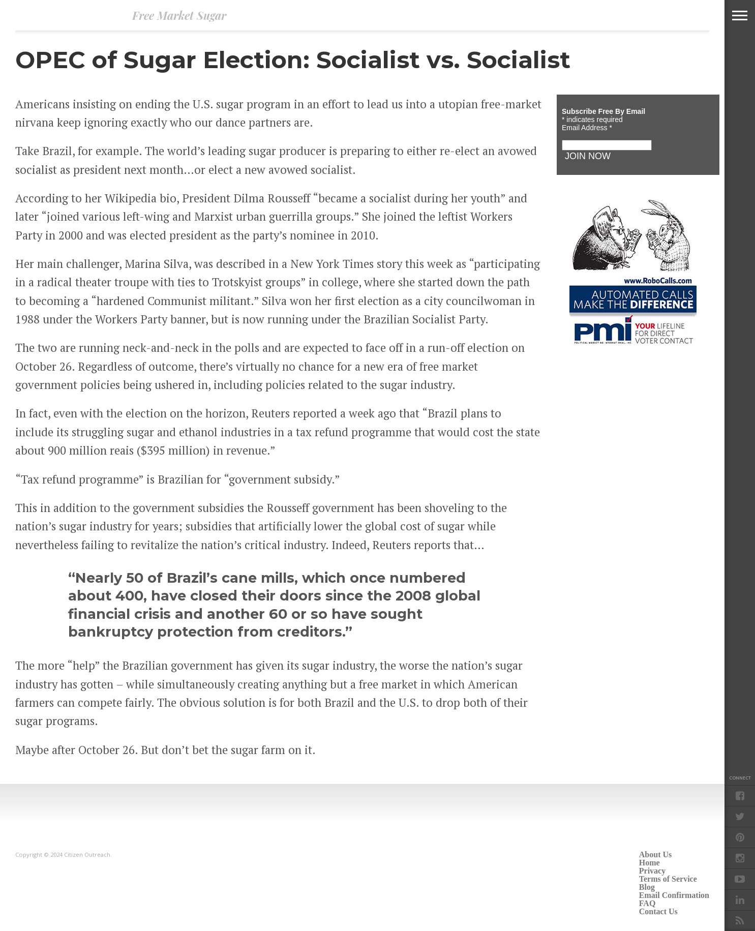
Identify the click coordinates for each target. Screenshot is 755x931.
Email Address (587, 128)
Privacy (652, 870)
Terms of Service (668, 879)
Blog (647, 887)
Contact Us (658, 911)
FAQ (647, 903)
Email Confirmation (674, 895)
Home (649, 862)
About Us (655, 854)
